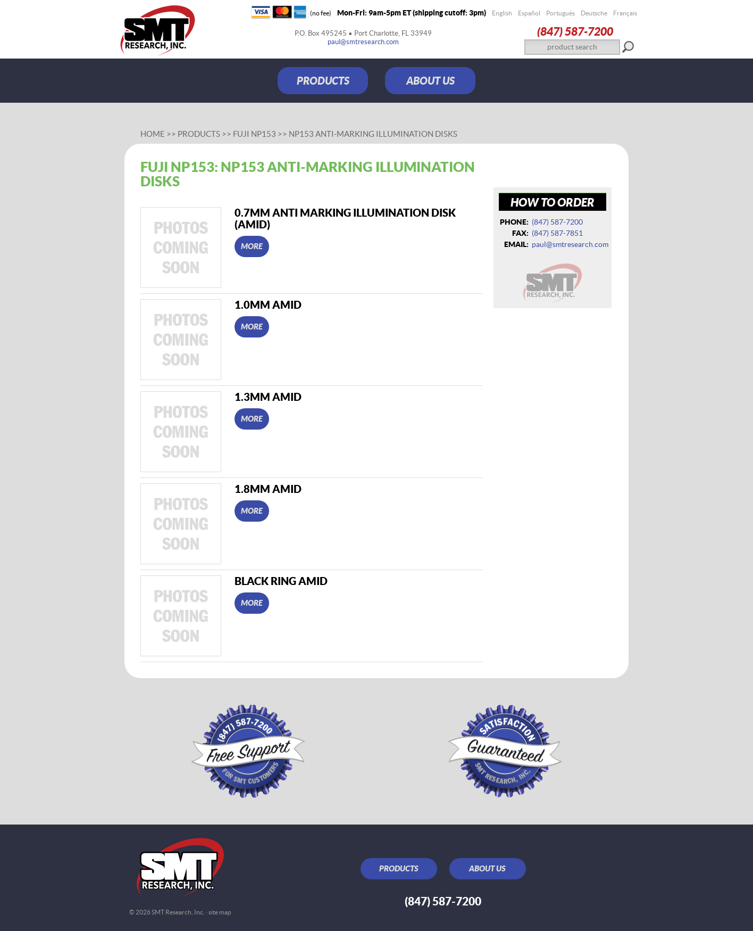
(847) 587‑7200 (575, 31)
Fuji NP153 (254, 133)
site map (219, 912)
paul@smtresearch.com (363, 42)
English (502, 13)
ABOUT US (430, 81)
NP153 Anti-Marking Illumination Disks (373, 133)
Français (625, 13)
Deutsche (594, 13)
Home (152, 133)
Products (199, 133)
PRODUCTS (323, 81)
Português (560, 13)
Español (529, 13)
